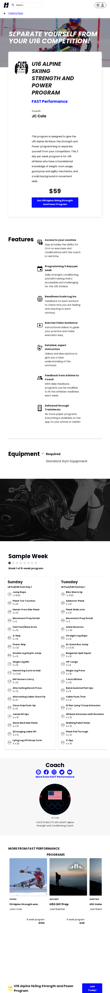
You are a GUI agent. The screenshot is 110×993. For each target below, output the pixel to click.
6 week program (76, 919)
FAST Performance (50, 101)
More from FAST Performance (55, 777)
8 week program (36, 919)
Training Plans (15, 13)
